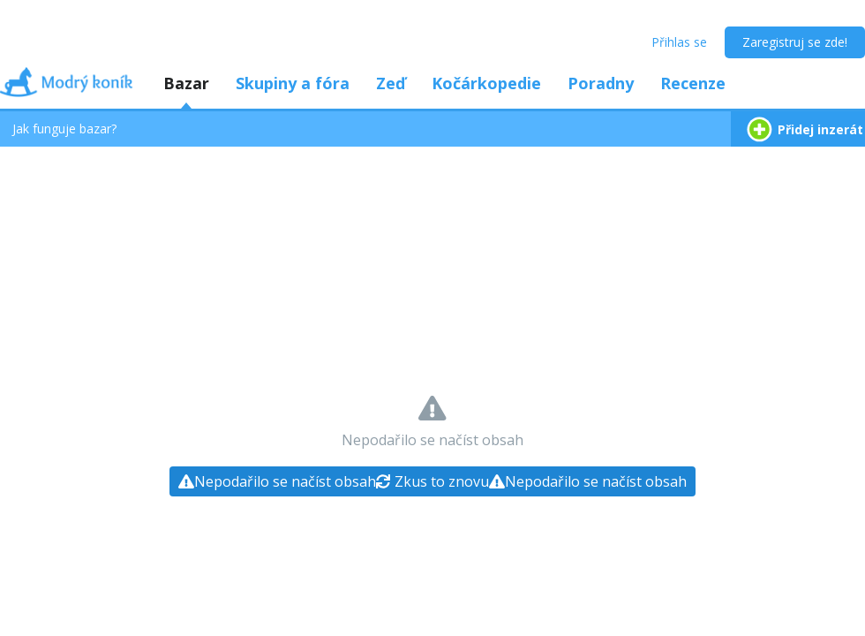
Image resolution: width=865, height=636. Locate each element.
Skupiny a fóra (293, 83)
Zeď (390, 83)
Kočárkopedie (486, 83)
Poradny (601, 83)
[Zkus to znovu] (432, 481)
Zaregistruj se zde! (794, 42)
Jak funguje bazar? (64, 128)
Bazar (186, 83)
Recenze (693, 83)
